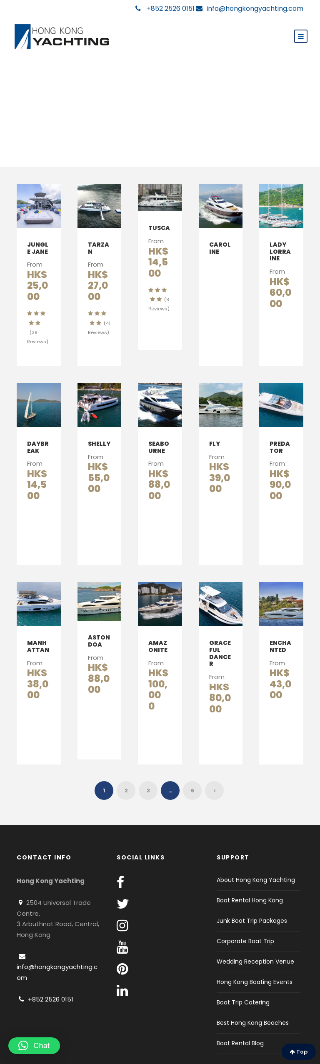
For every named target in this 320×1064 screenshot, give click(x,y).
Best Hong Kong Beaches (253, 990)
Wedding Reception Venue (255, 928)
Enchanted (280, 624)
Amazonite (158, 624)
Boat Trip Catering (243, 969)
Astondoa (99, 619)
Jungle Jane (37, 248)
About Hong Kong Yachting (256, 847)
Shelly (99, 432)
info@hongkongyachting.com (249, 8)
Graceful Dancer (220, 631)
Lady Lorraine (280, 251)
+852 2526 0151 (165, 8)
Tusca (159, 228)
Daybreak (38, 436)
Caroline (220, 248)
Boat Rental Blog (240, 1010)
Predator (280, 436)
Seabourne (158, 436)
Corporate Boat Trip (245, 908)
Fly (214, 432)
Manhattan (38, 624)
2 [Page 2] (126, 757)
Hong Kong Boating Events (254, 949)
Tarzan (98, 248)
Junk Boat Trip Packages (252, 888)
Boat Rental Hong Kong (250, 867)
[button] (34, 1045)
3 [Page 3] (148, 757)
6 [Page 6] (192, 757)
